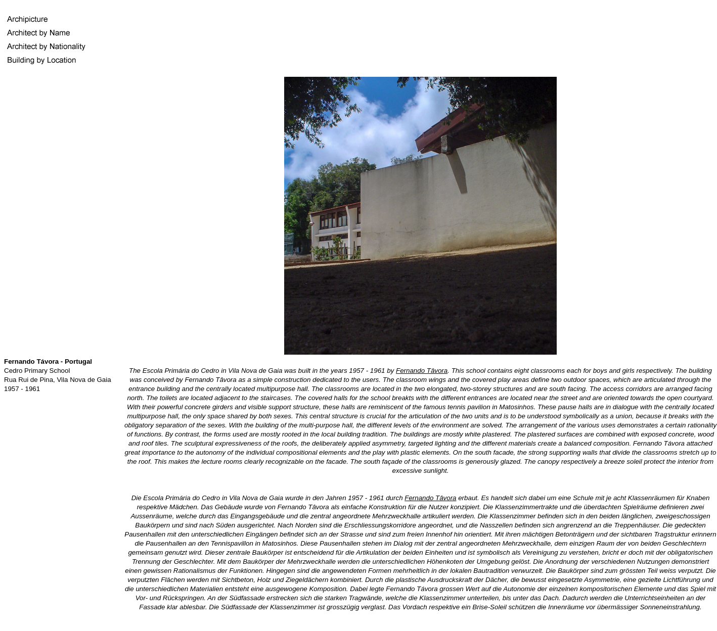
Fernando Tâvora (421, 370)
